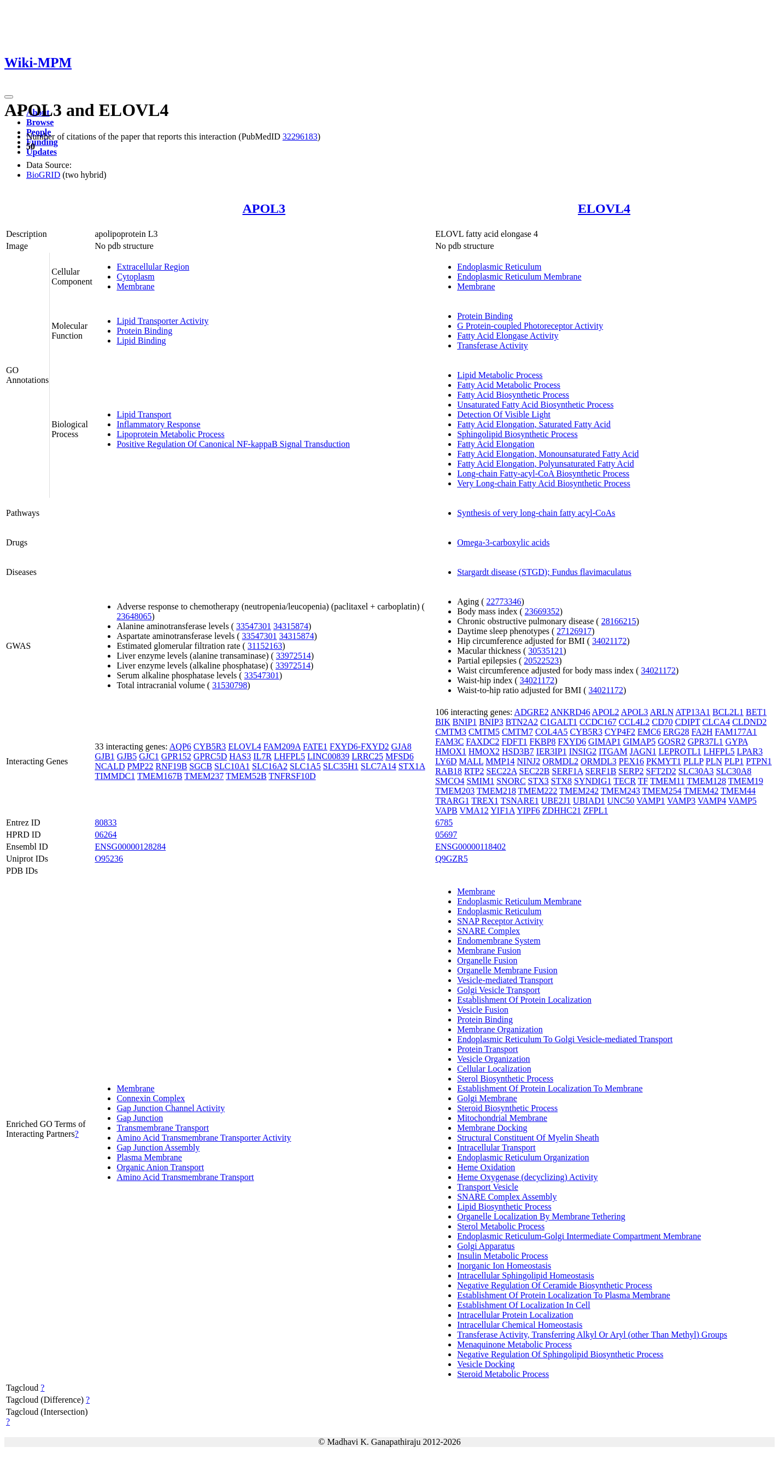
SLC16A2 (270, 766)
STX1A (412, 766)
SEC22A (501, 771)
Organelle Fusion (487, 960)
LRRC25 (367, 756)
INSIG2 (583, 751)
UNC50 (621, 800)
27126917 (574, 631)
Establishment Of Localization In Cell (523, 1305)
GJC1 (149, 756)
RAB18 (448, 771)
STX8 (561, 781)
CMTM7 (517, 731)
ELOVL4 (604, 208)
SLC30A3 (696, 771)
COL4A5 (551, 731)
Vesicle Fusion (482, 1009)
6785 (444, 822)
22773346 (504, 601)
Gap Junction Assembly (158, 1147)
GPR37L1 (705, 741)
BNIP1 (465, 722)
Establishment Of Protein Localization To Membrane (549, 1088)
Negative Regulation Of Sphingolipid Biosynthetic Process (560, 1354)
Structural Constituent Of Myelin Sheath (528, 1137)
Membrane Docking (492, 1127)
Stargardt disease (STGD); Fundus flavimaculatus (544, 572)
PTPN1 (759, 761)
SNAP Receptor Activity (500, 921)
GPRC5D (210, 756)
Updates (41, 151)
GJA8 (401, 746)
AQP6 (180, 746)
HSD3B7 (518, 751)
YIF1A (502, 810)
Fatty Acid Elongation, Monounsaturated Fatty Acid (548, 453)
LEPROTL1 (680, 751)
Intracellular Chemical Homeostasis (519, 1324)
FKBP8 (543, 741)
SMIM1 (481, 781)
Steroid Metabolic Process (503, 1374)
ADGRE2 (531, 712)
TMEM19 (745, 781)
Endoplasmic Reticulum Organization (523, 1157)
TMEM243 (620, 790)
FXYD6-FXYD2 (359, 746)
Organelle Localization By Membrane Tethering (541, 1216)
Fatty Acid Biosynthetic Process (513, 394)
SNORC (510, 781)
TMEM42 (700, 790)
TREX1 (485, 800)
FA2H (702, 731)
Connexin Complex (150, 1098)
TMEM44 (738, 790)
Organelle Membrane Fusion (507, 970)
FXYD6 (572, 741)
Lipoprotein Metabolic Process (170, 434)
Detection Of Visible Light (503, 414)
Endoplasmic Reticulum (499, 266)
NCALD (110, 766)
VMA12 (474, 810)
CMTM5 (484, 731)
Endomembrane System (498, 940)
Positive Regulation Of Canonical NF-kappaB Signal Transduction (233, 444)
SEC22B (534, 771)
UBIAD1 (589, 800)
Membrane (135, 286)
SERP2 (630, 771)
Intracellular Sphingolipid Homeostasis (525, 1275)
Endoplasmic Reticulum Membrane (519, 276)
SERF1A (567, 771)
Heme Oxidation (486, 1167)
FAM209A (282, 746)
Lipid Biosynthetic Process (504, 1206)
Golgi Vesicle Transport (498, 990)
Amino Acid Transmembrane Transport (185, 1177)
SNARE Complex (488, 930)
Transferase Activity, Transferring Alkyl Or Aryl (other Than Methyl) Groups (592, 1334)
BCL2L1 (727, 712)
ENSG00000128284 (130, 846)
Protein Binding (144, 330)
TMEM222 (538, 790)
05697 (446, 834)
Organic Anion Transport (160, 1167)
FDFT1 (514, 741)
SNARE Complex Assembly (507, 1196)
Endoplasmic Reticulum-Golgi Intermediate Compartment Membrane (579, 1236)
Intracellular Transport (496, 1147)
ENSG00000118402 (470, 846)
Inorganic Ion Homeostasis (504, 1265)
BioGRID (43, 174)
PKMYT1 (663, 761)
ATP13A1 (692, 712)
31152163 (265, 645)
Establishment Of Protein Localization (524, 999)
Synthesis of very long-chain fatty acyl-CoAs (536, 513)
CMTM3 (450, 731)
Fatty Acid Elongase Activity (507, 335)
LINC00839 (328, 756)
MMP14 (499, 761)
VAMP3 (681, 800)
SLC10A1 (232, 766)
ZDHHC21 (561, 810)
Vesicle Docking (485, 1364)
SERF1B (600, 771)
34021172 (609, 641)
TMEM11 (667, 781)
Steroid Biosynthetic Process (507, 1108)
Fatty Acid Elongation (495, 444)
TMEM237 (204, 776)
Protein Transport (487, 1049)
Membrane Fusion (489, 950)
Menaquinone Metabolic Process (514, 1344)
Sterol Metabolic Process (500, 1226)
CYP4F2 (620, 731)
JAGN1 (643, 751)
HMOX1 (450, 751)
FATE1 (315, 746)
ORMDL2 (560, 761)
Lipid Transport (143, 414)
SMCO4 (449, 781)
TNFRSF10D (291, 776)
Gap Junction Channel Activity (170, 1108)
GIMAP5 (639, 741)
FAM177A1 (736, 731)
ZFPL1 (595, 810)
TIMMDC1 (115, 776)
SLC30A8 (734, 771)
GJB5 (127, 756)
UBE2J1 (556, 800)
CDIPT (687, 722)
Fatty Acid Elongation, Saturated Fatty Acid (534, 424)
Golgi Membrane (487, 1098)
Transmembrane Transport (162, 1127)
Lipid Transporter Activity (162, 321)
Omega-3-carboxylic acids (503, 542)
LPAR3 (750, 751)
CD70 (662, 722)
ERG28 (676, 731)
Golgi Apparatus (485, 1246)
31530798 (229, 685)
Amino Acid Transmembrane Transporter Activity (203, 1137)
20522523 (541, 660)
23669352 (542, 611)
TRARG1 (452, 800)
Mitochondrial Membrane (502, 1118)
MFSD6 (399, 756)
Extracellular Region (152, 266)
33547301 (253, 626)
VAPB (446, 810)
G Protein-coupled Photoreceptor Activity (530, 325)
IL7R (262, 756)
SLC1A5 (305, 766)
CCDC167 (598, 722)
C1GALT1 (558, 722)
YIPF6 (528, 810)
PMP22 (140, 766)
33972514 (293, 655)
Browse (40, 122)
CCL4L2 (634, 722)
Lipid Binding (141, 340)
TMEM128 (706, 781)
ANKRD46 (570, 712)
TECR (624, 781)
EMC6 (649, 731)
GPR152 (176, 756)
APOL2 (605, 712)
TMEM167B (160, 776)
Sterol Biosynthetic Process (505, 1078)
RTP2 (474, 771)
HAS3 (240, 756)
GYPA (736, 741)
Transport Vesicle (487, 1187)
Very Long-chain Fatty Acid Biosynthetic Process (543, 483)
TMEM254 (662, 790)
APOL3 (263, 208)
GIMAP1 (604, 741)
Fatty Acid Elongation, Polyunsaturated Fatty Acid (545, 463)
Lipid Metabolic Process (499, 375)
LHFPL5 (289, 756)
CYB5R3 (210, 746)
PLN (714, 761)
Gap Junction (139, 1118)
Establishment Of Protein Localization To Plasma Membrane (563, 1295)
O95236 (109, 858)
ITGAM (613, 751)
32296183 (300, 136)
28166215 (618, 621)
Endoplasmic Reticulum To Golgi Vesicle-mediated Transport (564, 1039)
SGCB (200, 766)
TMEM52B (246, 776)
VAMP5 (742, 800)
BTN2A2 (522, 722)
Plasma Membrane (149, 1157)
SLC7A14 (378, 766)
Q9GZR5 (451, 858)
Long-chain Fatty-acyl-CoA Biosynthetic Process (543, 473)
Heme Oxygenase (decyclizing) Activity (527, 1177)
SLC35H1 (341, 766)
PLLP (693, 761)
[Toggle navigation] (8, 96)
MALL (471, 761)
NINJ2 (529, 761)
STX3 (538, 781)
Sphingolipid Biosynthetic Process (517, 434)
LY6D (445, 761)
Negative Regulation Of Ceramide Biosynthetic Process (554, 1285)
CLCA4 (716, 722)
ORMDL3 (599, 761)
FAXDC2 (482, 741)
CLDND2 (749, 722)
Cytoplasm (135, 276)
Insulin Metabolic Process (502, 1255)
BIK (442, 722)
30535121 (545, 650)
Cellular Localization (494, 1068)
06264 (105, 834)
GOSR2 (672, 741)
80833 (105, 822)
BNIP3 (491, 722)
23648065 (133, 616)
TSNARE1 (520, 800)
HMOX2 (484, 751)
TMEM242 (579, 790)
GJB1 (104, 756)
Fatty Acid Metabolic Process (508, 385)
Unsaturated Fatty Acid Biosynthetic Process (535, 404)
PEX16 (631, 761)
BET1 (756, 712)
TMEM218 (496, 790)
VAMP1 (650, 800)
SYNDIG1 (592, 781)
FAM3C (449, 741)
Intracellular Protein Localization (515, 1315)
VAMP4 (712, 800)
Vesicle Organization (493, 1058)
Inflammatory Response (158, 424)
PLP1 (734, 761)
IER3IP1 (551, 751)
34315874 (290, 626)
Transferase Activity (492, 345)
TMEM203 (455, 790)
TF (643, 781)
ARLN (662, 712)
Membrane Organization (500, 1029)
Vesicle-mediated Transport (505, 980)
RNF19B (172, 766)
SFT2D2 (661, 771)
